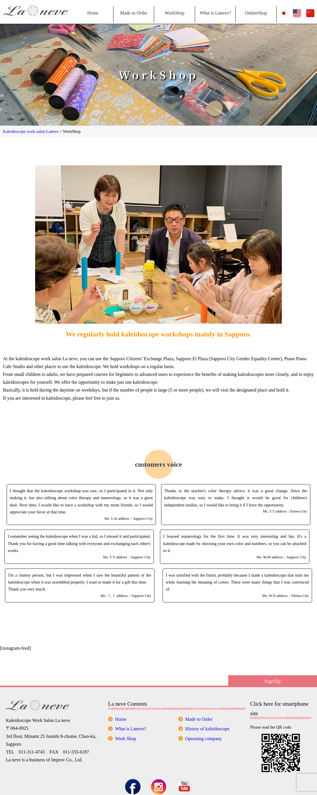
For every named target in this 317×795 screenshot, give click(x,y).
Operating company (203, 738)
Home (92, 12)
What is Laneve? (215, 12)
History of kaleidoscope (207, 728)
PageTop (272, 681)
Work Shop (125, 738)
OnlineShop (256, 12)
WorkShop (174, 12)
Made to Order (133, 12)
